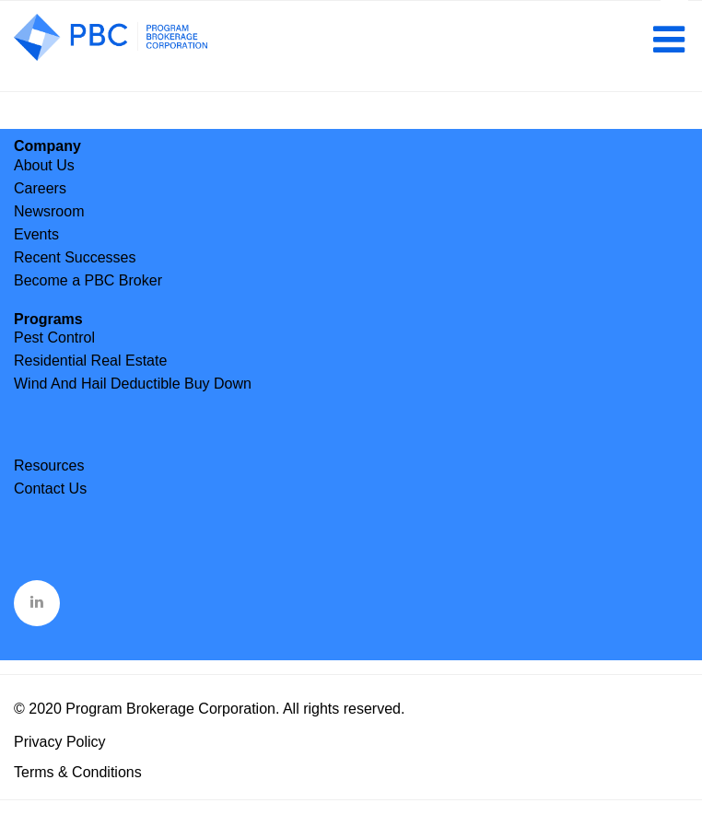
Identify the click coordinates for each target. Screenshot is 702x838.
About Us (44, 165)
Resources (49, 465)
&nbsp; (38, 601)
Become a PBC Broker (88, 280)
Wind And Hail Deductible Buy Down (133, 383)
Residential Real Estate (90, 360)
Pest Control (54, 337)
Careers (40, 188)
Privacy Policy (60, 742)
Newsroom (49, 211)
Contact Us (50, 488)
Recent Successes (75, 257)
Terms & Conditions (78, 772)
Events (36, 234)
